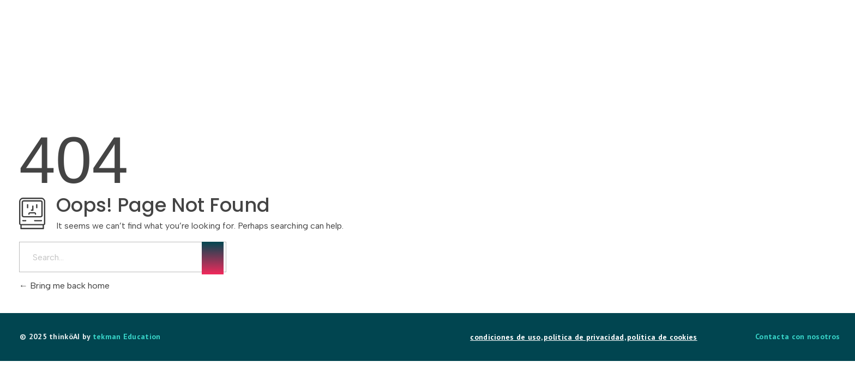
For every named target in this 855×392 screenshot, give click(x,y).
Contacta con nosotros (797, 336)
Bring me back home (64, 285)
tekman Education (127, 336)
